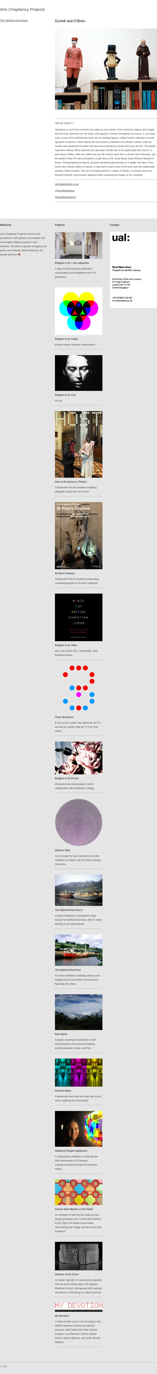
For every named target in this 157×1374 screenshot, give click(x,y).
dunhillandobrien (66, 190)
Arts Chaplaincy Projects (22, 9)
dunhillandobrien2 (66, 197)
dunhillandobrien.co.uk (66, 184)
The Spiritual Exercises (14, 20)
